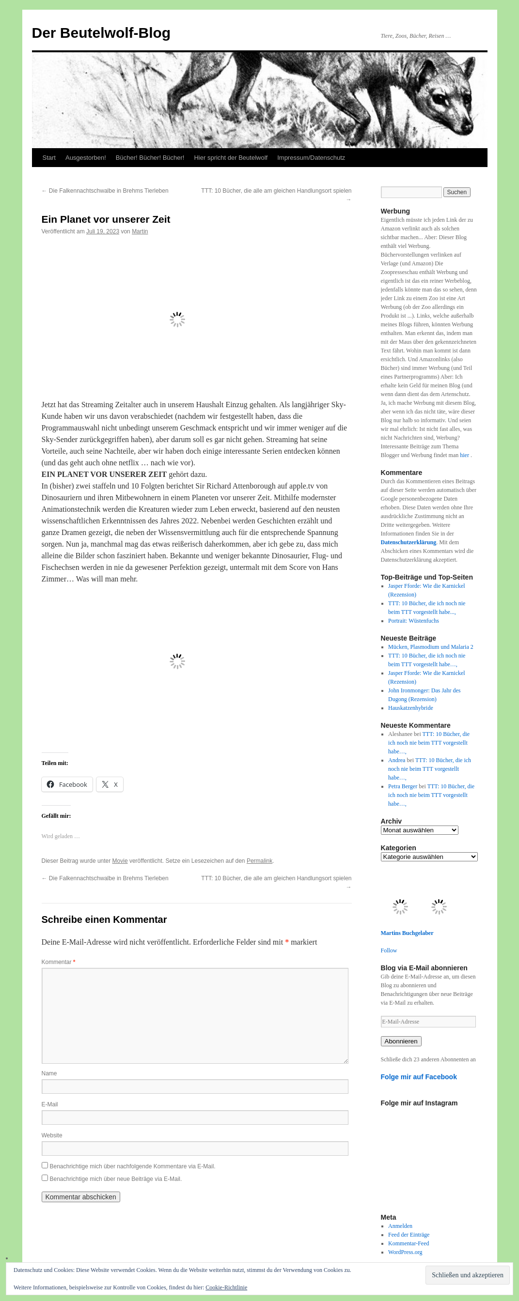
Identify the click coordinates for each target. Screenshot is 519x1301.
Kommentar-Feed (408, 1243)
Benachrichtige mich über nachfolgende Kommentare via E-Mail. (133, 1166)
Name (49, 1073)
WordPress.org (405, 1252)
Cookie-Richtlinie (226, 1287)
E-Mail (50, 1104)
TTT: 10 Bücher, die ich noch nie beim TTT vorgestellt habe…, (429, 743)
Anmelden (400, 1226)
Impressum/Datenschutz (311, 157)
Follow (389, 950)
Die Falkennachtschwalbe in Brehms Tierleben (105, 190)
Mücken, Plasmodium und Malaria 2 (430, 646)
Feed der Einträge (408, 1234)
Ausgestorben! (85, 157)
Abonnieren (401, 1041)
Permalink (259, 860)
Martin (140, 231)
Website (52, 1135)
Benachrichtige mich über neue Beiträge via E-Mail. (116, 1179)
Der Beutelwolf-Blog (101, 33)
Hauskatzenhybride (410, 707)
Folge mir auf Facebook (419, 1077)
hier (465, 455)
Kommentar (59, 962)
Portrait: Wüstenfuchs (413, 620)
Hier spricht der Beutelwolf (230, 157)
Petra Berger (402, 786)
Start (49, 157)
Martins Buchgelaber (407, 933)
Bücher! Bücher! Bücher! (150, 157)
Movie (120, 860)
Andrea (396, 760)
